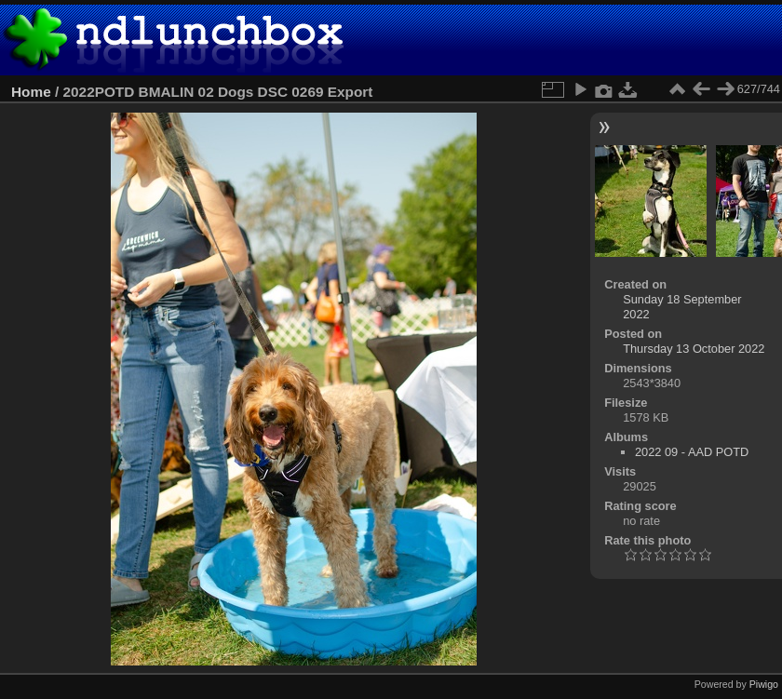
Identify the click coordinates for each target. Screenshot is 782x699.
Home (31, 92)
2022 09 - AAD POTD (691, 452)
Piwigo (763, 684)
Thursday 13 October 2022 (693, 349)
